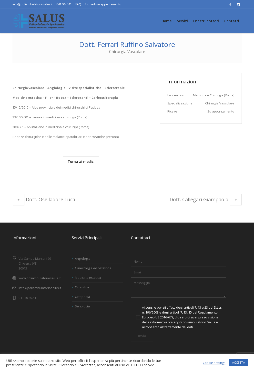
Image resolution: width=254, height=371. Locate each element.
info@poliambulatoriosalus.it (32, 4)
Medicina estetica (88, 277)
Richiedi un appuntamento (103, 4)
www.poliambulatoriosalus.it (40, 278)
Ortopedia (82, 296)
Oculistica (82, 287)
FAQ (78, 4)
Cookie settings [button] (214, 362)
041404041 (64, 4)
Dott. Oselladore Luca (50, 199)
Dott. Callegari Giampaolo (199, 199)
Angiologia (82, 258)
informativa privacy (164, 322)
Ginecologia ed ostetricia (93, 268)
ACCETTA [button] (238, 362)
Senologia (82, 306)
